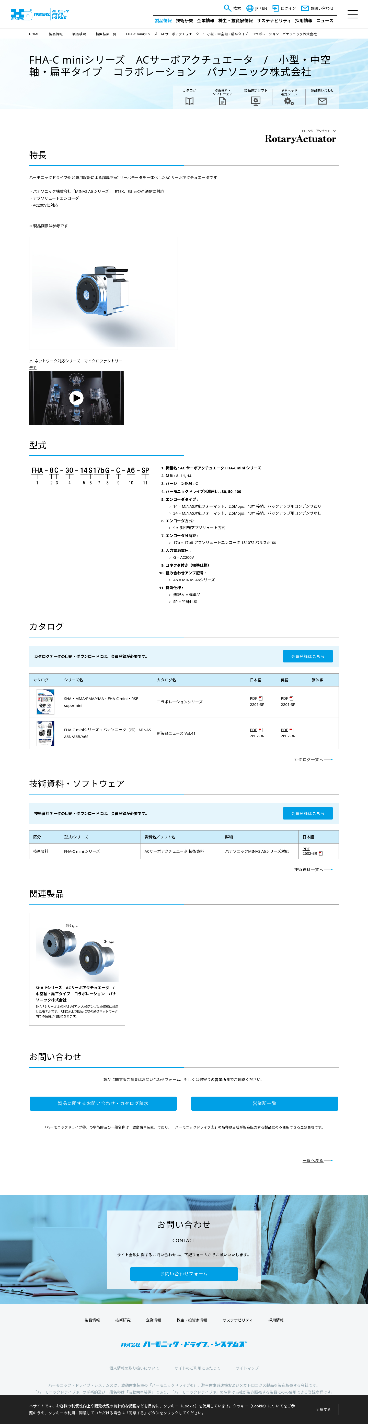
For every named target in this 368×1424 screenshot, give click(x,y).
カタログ (189, 90)
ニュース (325, 20)
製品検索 (79, 34)
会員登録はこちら (308, 656)
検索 (237, 8)
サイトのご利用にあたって (197, 1368)
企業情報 (205, 20)
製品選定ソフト (256, 90)
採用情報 (304, 20)
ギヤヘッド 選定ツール (289, 92)
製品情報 (163, 20)
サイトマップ (247, 1368)
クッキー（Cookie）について (258, 1405)
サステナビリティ (274, 20)
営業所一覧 (265, 1103)
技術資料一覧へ (309, 869)
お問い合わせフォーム (184, 1274)
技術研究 (184, 20)
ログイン (288, 8)
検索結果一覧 (106, 34)
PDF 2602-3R (310, 851)
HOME (34, 34)
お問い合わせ (322, 8)
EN (264, 8)
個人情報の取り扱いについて (134, 1368)
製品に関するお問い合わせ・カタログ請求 (103, 1103)
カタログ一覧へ (309, 759)
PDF (253, 698)
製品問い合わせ (322, 90)
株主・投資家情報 (235, 20)
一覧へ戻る (313, 1160)
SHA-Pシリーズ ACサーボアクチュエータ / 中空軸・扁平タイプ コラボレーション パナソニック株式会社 (77, 993)
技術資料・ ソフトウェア (223, 92)
